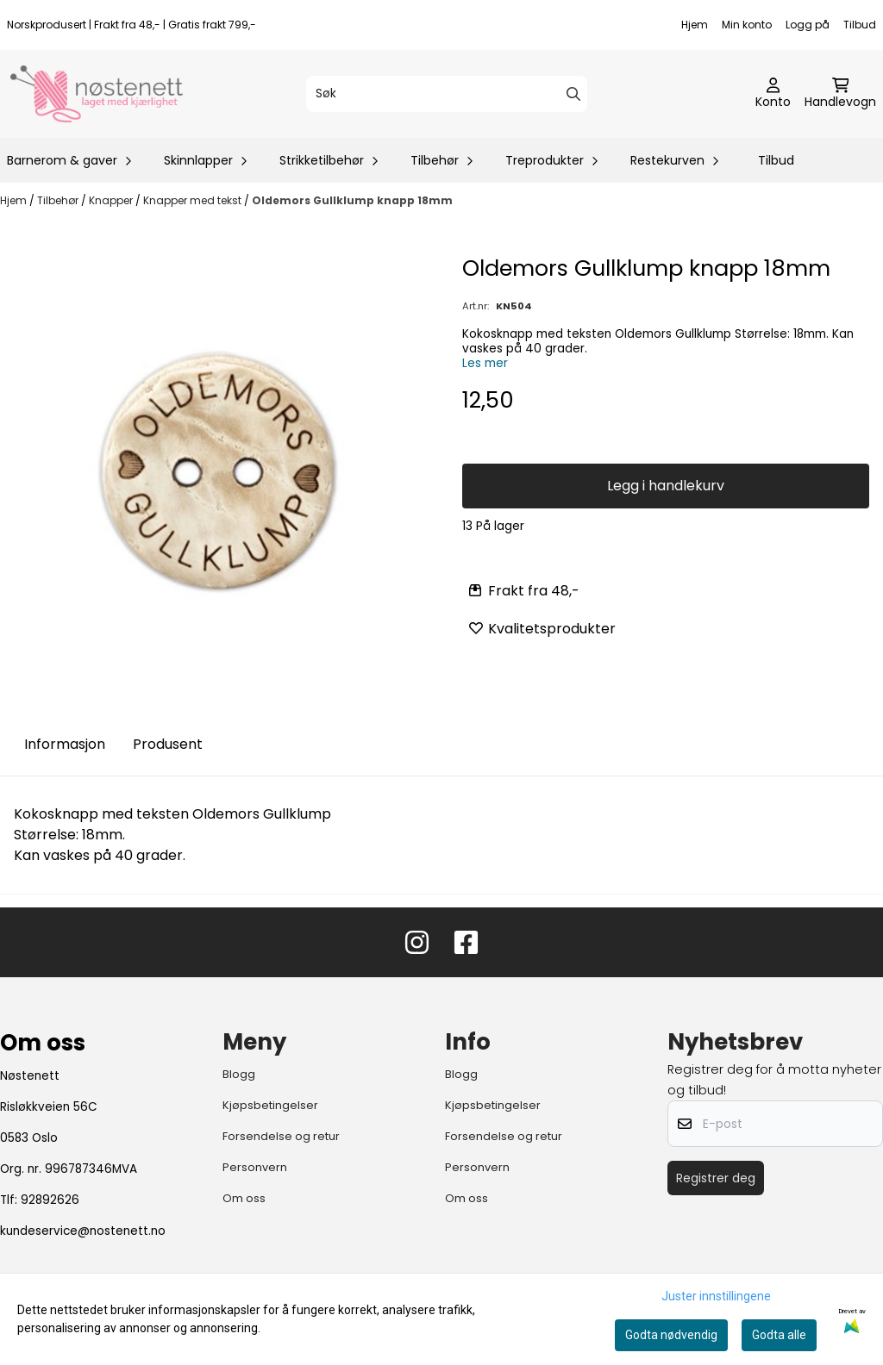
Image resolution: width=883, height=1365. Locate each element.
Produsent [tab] (168, 744)
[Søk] (447, 94)
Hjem (694, 24)
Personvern (254, 1167)
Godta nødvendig (671, 1335)
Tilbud (859, 24)
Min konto (747, 24)
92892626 (50, 1200)
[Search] (573, 94)
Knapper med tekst (193, 200)
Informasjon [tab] (64, 744)
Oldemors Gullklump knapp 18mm (352, 200)
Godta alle (779, 1335)
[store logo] (96, 93)
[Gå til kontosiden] (773, 94)
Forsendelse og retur (281, 1136)
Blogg (238, 1074)
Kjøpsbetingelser (270, 1105)
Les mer (485, 363)
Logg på (808, 24)
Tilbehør (59, 200)
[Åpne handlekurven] (840, 94)
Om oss (244, 1198)
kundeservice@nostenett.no (83, 1231)
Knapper (112, 200)
